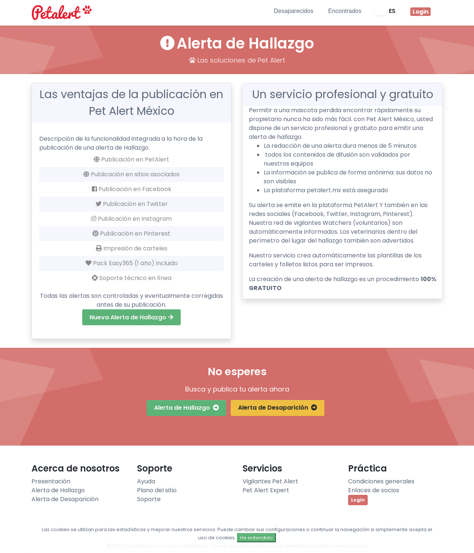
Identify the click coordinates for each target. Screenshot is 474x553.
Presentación (50, 481)
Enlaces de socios (373, 490)
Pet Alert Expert (266, 490)
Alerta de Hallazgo (186, 407)
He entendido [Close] (256, 537)
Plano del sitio (157, 490)
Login (358, 500)
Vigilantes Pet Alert (270, 481)
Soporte (149, 499)
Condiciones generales (381, 481)
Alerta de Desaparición (277, 407)
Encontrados (344, 11)
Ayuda (146, 481)
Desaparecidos (293, 11)
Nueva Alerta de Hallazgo (131, 317)
